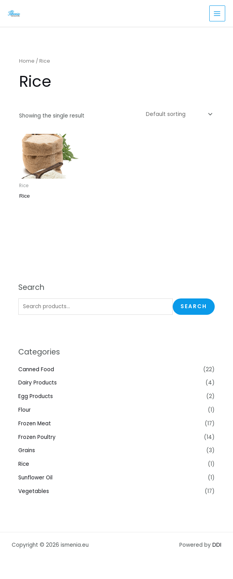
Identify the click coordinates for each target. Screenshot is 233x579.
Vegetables (33, 491)
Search (193, 306)
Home (27, 61)
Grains (26, 450)
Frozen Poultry (37, 437)
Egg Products (35, 396)
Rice (23, 464)
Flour (24, 410)
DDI (216, 545)
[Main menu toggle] (217, 13)
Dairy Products (37, 382)
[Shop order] (178, 114)
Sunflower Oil (35, 477)
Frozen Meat (34, 423)
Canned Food (36, 369)
